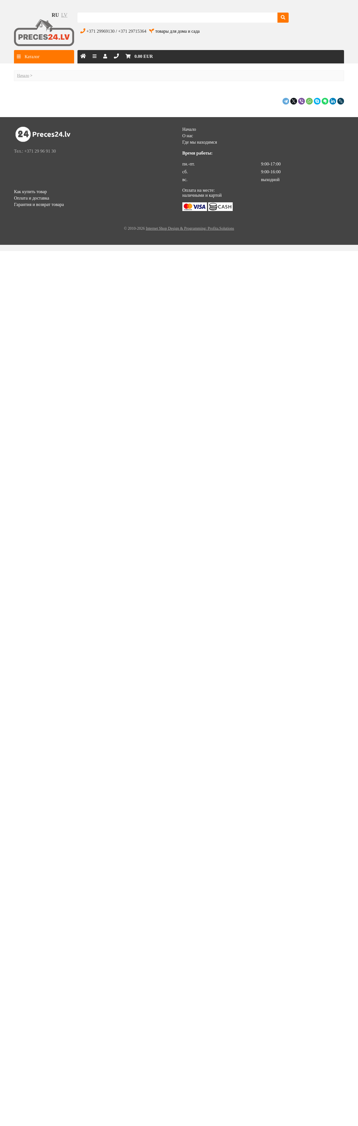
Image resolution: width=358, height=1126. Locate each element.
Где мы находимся (199, 142)
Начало (23, 76)
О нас (187, 135)
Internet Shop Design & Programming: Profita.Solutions (190, 228)
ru (55, 15)
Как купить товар (30, 191)
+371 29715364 (132, 31)
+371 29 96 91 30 (40, 151)
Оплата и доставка (31, 198)
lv (64, 15)
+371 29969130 (100, 31)
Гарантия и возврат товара (39, 204)
